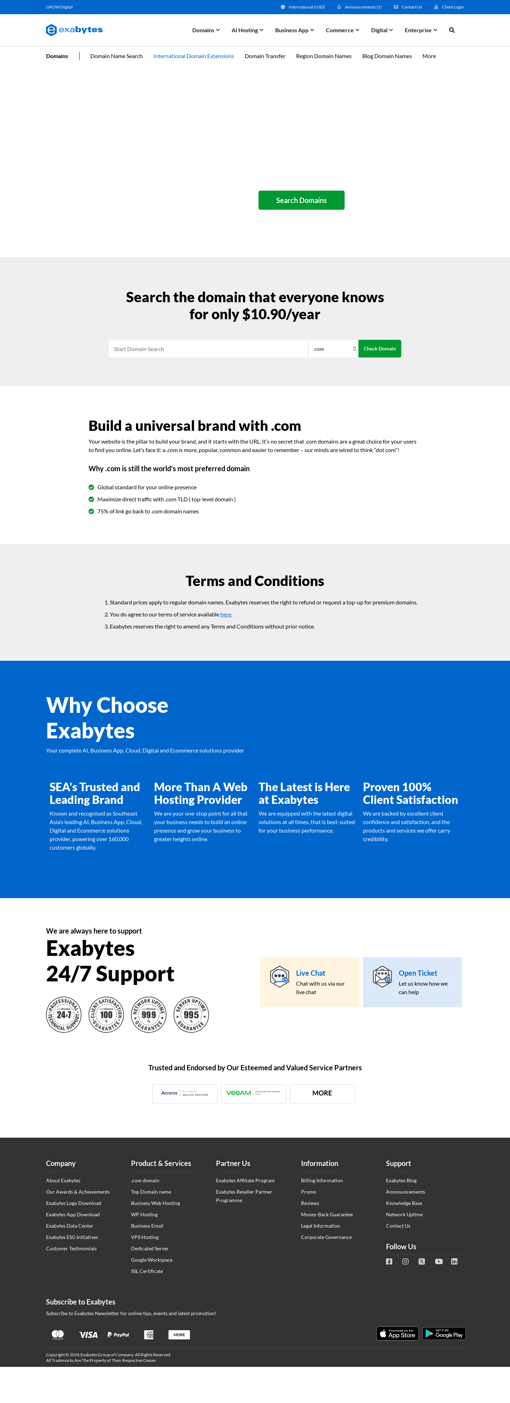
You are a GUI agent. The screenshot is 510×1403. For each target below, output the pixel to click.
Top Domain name (151, 1192)
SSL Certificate (147, 1271)
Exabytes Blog (401, 1180)
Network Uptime (404, 1214)
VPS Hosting (145, 1237)
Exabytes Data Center (70, 1226)
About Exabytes (63, 1180)
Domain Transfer (265, 55)
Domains (57, 55)
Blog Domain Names (387, 55)
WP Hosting (144, 1214)
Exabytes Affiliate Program (245, 1180)
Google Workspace (151, 1260)
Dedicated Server (150, 1248)
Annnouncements (405, 1192)
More (429, 55)
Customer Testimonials (71, 1248)
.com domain (145, 1180)
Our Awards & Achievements (78, 1192)
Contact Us (398, 1226)
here (225, 614)
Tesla (499, 1288)
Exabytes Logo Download (73, 1203)
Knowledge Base (404, 1203)
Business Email (147, 1226)
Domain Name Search (116, 55)
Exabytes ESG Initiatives (72, 1237)
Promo (308, 1192)
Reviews (310, 1203)
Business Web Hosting (155, 1203)
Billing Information (322, 1180)
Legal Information (320, 1226)
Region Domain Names (324, 55)
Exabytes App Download (73, 1214)
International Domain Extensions (193, 55)
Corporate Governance (326, 1237)
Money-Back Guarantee (327, 1214)
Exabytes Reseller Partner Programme (244, 1196)
